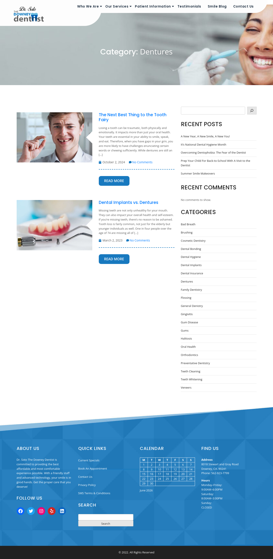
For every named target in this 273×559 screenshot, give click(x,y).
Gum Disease (189, 322)
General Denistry (192, 306)
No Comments (141, 162)
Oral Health (188, 347)
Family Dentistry (191, 290)
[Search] (251, 110)
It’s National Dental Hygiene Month (203, 144)
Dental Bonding (191, 249)
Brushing (187, 232)
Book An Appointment (92, 468)
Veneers (186, 387)
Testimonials (189, 6)
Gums (185, 330)
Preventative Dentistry (195, 363)
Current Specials (89, 460)
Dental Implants (191, 265)
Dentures (187, 281)
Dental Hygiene (191, 257)
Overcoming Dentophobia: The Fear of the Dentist (213, 152)
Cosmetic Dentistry (193, 241)
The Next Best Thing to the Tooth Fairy (132, 117)
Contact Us (243, 6)
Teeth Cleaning (190, 371)
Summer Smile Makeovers (198, 173)
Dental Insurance (192, 273)
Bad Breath (188, 224)
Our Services (116, 6)
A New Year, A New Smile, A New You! (205, 136)
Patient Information (153, 6)
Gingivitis (187, 314)
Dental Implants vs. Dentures (128, 202)
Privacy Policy (87, 485)
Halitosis (186, 338)
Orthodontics (189, 355)
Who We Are (88, 6)
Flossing (186, 298)
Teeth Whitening (191, 379)
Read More (114, 180)
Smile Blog (217, 6)
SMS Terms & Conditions (94, 493)
